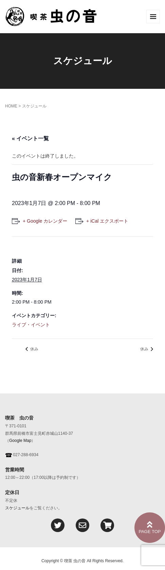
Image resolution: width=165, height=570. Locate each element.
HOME (11, 106)
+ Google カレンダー (45, 221)
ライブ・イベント (31, 324)
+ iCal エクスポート (107, 221)
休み (33, 349)
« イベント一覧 (30, 138)
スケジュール (17, 508)
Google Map (20, 440)
